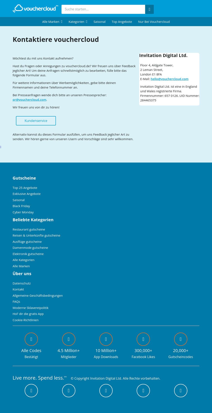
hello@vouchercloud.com (170, 79)
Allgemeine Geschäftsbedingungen (38, 295)
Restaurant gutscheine (29, 229)
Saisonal (100, 21)
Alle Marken (21, 266)
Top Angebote (122, 21)
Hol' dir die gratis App (28, 314)
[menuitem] (52, 21)
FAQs (16, 301)
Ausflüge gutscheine (27, 241)
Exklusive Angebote (27, 194)
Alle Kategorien (23, 260)
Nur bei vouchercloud (154, 21)
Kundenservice (36, 120)
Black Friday (21, 206)
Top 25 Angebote (25, 188)
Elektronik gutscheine (28, 254)
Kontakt (18, 289)
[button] (52, 21)
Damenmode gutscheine (30, 247)
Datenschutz (22, 283)
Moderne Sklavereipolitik (30, 308)
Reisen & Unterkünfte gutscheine (36, 235)
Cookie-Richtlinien (26, 320)
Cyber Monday (23, 212)
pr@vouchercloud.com (29, 99)
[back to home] (35, 8)
